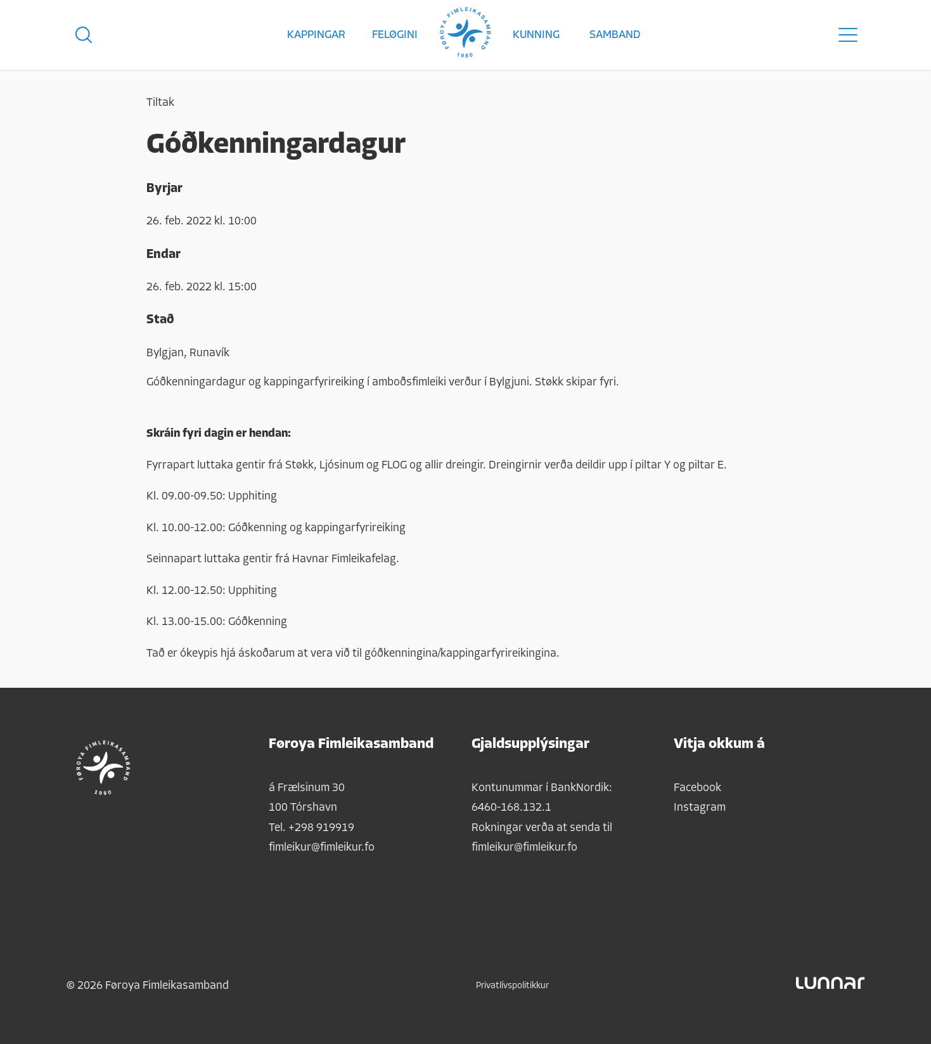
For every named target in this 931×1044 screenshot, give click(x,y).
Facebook (697, 788)
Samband (615, 35)
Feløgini (395, 35)
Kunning (536, 35)
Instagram (700, 808)
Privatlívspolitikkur (512, 986)
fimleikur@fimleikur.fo (322, 848)
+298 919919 (321, 828)
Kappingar (316, 35)
